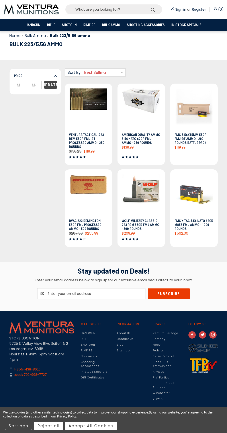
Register (199, 9)
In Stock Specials (186, 25)
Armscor (159, 372)
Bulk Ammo (111, 25)
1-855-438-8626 (27, 369)
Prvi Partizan (162, 378)
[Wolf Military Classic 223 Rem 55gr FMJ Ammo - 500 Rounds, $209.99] (141, 195)
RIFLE (51, 25)
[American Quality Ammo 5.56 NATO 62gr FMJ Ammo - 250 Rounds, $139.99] (141, 109)
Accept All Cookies (90, 426)
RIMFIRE (89, 25)
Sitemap (123, 351)
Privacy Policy (66, 416)
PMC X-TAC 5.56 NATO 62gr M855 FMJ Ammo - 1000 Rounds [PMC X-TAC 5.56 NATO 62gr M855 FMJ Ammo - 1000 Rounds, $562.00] (192, 225)
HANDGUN (32, 25)
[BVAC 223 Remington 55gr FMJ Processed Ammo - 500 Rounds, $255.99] (88, 195)
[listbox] (104, 72)
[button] (35, 75)
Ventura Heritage (165, 333)
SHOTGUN (69, 25)
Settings (18, 426)
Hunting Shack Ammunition (164, 385)
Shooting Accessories (146, 25)
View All (158, 399)
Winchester (161, 393)
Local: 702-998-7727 (30, 375)
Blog (120, 345)
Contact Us (125, 339)
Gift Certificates (93, 378)
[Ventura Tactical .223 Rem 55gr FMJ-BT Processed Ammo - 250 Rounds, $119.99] (88, 109)
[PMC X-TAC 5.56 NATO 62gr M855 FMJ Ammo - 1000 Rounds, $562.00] (194, 195)
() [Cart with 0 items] (219, 9)
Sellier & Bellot (163, 356)
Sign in (180, 9)
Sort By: (74, 72)
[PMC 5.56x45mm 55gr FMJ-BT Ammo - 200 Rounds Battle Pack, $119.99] (194, 109)
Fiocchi (158, 345)
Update (50, 84)
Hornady (159, 339)
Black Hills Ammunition (162, 364)
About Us (124, 333)
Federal (158, 351)
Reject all (48, 426)
